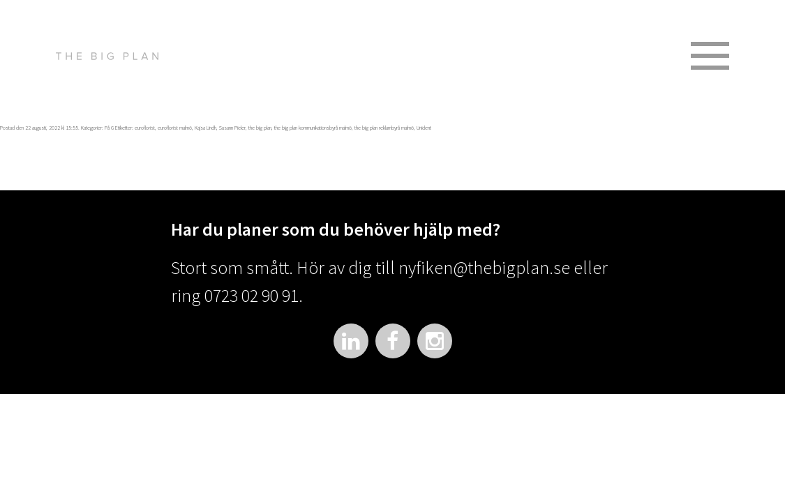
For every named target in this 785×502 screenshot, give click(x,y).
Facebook (392, 341)
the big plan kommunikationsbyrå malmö (313, 127)
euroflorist (145, 127)
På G (109, 127)
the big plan (259, 127)
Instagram (434, 341)
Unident (424, 127)
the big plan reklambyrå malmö (384, 127)
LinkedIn (351, 341)
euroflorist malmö (175, 127)
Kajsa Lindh (205, 127)
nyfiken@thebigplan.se (484, 267)
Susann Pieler (232, 127)
